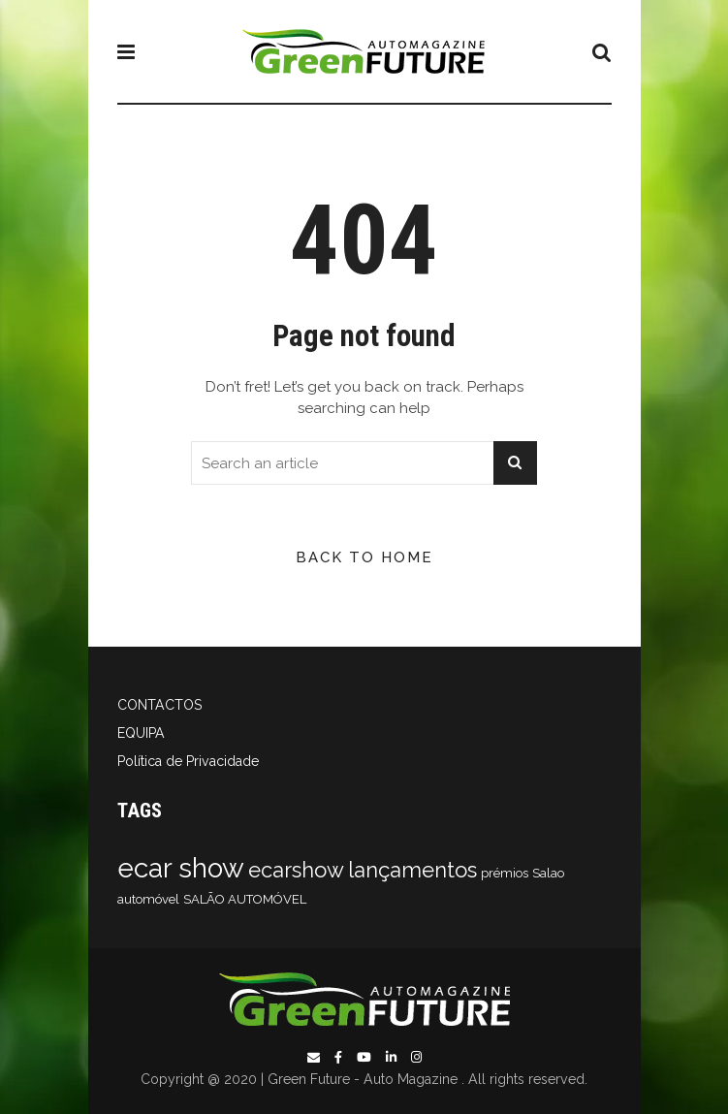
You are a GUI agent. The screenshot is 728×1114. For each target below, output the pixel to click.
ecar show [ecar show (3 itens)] (180, 868)
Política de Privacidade (188, 761)
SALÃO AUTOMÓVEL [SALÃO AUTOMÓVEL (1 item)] (244, 899)
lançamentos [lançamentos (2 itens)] (412, 869)
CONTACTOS (159, 705)
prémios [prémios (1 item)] (504, 873)
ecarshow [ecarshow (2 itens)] (296, 869)
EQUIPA (141, 733)
